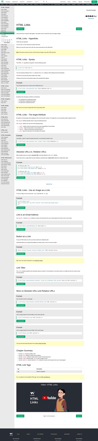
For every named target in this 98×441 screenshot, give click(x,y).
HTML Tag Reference (45, 377)
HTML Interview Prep (5, 149)
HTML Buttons (4, 59)
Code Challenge (7, 42)
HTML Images (4, 44)
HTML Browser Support (6, 164)
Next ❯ (79, 29)
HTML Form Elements (5, 91)
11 (9, 41)
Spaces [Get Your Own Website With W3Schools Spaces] (69, 1)
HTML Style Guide (5, 73)
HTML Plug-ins (4, 112)
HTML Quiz (3, 140)
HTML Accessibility (5, 154)
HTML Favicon (4, 46)
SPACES (28, 434)
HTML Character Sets (5, 174)
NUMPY (93, 4)
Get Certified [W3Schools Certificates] (87, 1)
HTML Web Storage (5, 123)
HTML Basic (3, 14)
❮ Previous (20, 29)
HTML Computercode (5, 70)
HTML (2, 4)
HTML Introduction (5, 11)
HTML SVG (3, 102)
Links (2, 33)
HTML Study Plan (4, 148)
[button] (44, 2)
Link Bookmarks (4, 36)
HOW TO (36, 4)
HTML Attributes (4, 17)
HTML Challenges (5, 143)
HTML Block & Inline (5, 52)
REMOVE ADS (49, 184)
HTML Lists (3, 51)
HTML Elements (4, 15)
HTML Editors (4, 12)
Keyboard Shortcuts (5, 183)
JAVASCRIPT (12, 4)
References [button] (15, 1)
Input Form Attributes (5, 95)
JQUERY (74, 4)
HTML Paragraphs (5, 20)
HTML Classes (4, 55)
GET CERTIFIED (40, 434)
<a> (18, 371)
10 (7, 41)
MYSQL (68, 4)
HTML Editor (3, 138)
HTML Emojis (4, 78)
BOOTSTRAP (57, 4)
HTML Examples (4, 137)
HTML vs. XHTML (4, 82)
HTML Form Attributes (5, 89)
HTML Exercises (4, 141)
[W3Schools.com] (11, 435)
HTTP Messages (4, 178)
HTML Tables (4, 49)
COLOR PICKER (91, 10)
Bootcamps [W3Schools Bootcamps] (63, 1)
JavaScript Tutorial (38, 260)
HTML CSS (3, 30)
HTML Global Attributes (6, 162)
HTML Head (3, 65)
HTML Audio (3, 110)
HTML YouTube (4, 114)
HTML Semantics (4, 71)
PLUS (18, 434)
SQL (17, 4)
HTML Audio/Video (5, 170)
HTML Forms (3, 87)
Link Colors (3, 34)
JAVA (27, 4)
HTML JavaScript (4, 62)
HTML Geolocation (5, 120)
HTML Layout (4, 66)
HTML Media (3, 107)
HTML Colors (4, 28)
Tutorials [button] (8, 1)
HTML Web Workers (5, 125)
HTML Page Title (4, 47)
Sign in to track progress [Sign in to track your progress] (49, 416)
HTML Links (3, 31)
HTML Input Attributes (5, 94)
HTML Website (4, 145)
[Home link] (2, 1)
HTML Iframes (4, 60)
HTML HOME (4, 9)
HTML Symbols (4, 76)
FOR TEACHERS (54, 434)
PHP (31, 4)
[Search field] (39, 2)
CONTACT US (79, 434)
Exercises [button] (22, 1)
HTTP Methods (4, 180)
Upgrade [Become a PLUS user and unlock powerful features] (80, 1)
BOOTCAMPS (67, 434)
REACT (63, 4)
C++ (48, 4)
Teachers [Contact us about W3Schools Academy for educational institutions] (74, 1)
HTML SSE (3, 127)
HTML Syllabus (4, 146)
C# (51, 4)
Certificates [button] (29, 1)
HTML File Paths (4, 63)
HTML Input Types (5, 92)
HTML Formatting (4, 23)
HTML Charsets (4, 79)
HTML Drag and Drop (5, 122)
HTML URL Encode (5, 81)
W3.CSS (41, 4)
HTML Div (3, 54)
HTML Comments (4, 26)
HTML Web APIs (4, 119)
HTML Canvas (4, 101)
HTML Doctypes (4, 172)
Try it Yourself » (21, 92)
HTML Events (4, 166)
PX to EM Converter (5, 182)
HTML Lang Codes (5, 177)
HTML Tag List (4, 159)
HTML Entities (4, 74)
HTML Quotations (4, 25)
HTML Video (3, 109)
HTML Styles (3, 22)
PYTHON (22, 4)
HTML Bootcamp (4, 151)
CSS (6, 4)
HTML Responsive (5, 68)
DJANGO (88, 4)
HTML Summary (4, 153)
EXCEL (78, 4)
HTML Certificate (4, 132)
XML (83, 4)
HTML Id (3, 57)
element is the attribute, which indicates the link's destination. (49, 72)
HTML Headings (4, 19)
